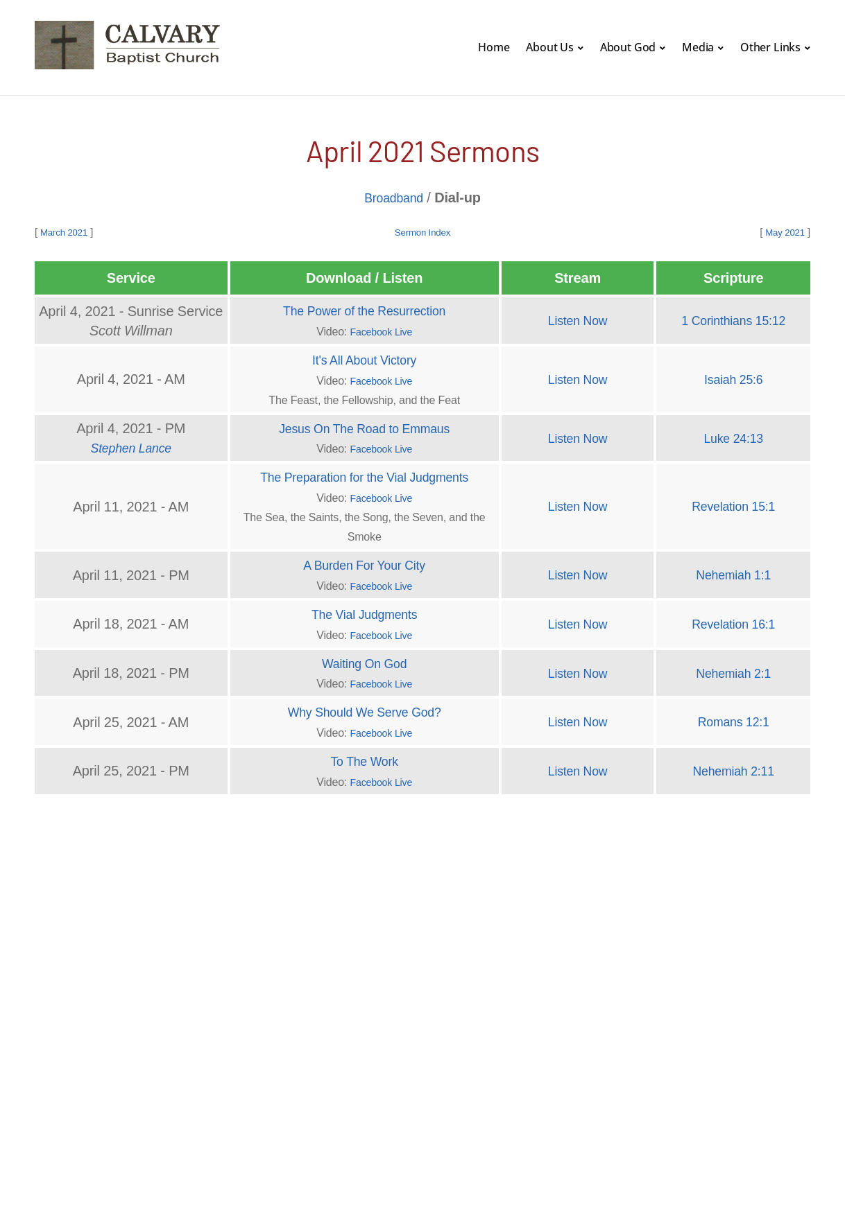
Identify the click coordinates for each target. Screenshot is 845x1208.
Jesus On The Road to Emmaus (364, 426)
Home (493, 47)
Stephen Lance (131, 445)
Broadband (393, 197)
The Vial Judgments (364, 610)
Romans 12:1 (733, 717)
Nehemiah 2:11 (733, 765)
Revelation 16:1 (733, 620)
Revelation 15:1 (733, 503)
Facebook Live (380, 330)
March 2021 (67, 231)
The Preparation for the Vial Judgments (364, 474)
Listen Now (577, 319)
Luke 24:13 (733, 436)
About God (628, 47)
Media (698, 47)
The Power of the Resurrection (364, 309)
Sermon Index (422, 231)
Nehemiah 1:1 (733, 571)
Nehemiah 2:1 (733, 668)
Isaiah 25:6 (733, 377)
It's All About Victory (364, 358)
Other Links (770, 47)
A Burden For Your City (364, 562)
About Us (550, 47)
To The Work (364, 756)
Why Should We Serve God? (364, 707)
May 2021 (782, 231)
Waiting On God (364, 659)
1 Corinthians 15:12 (733, 319)
